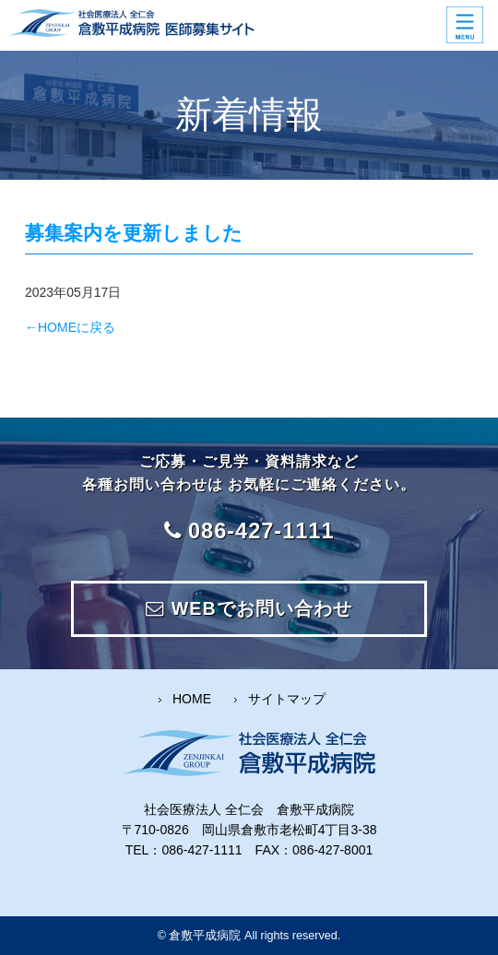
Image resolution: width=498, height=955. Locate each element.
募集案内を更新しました (134, 232)
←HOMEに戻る (70, 327)
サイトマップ (287, 698)
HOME (191, 698)
